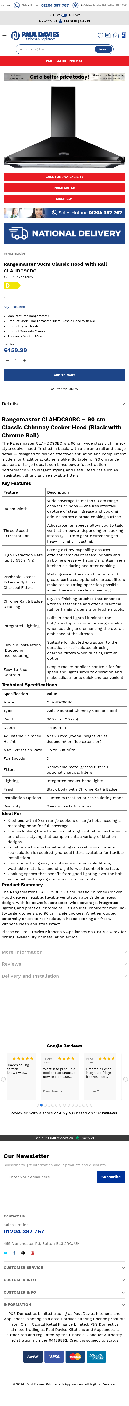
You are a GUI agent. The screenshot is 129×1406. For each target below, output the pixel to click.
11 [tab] (76, 1105)
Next (125, 1079)
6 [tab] (56, 1105)
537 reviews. (106, 1113)
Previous (3, 1079)
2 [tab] (41, 1105)
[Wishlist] (100, 35)
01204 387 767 (60, 5)
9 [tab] (68, 1105)
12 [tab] (80, 1105)
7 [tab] (60, 1105)
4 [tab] (49, 1105)
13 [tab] (83, 1105)
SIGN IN (85, 21)
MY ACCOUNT (48, 21)
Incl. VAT (54, 15)
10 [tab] (72, 1105)
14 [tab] (87, 1105)
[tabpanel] (60, 1076)
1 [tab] (37, 1105)
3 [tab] (45, 1105)
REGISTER (70, 21)
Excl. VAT (74, 15)
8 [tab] (64, 1105)
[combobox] (65, 49)
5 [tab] (52, 1105)
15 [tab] (91, 1105)
